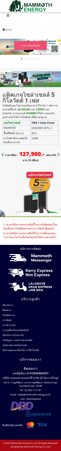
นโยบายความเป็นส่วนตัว (14, 345)
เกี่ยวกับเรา (7, 305)
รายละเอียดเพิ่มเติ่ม (30, 45)
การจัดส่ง (7, 320)
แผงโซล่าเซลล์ (12, 123)
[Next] (57, 152)
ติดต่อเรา (7, 310)
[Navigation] (8, 15)
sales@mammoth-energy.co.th (34, 394)
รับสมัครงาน (8, 315)
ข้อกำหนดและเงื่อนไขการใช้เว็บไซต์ (20, 350)
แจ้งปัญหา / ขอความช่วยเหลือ (17, 340)
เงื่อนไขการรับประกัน (13, 335)
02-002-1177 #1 (32, 390)
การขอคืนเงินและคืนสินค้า (15, 330)
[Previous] (3, 152)
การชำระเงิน (8, 325)
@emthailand (33, 398)
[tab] (21, 59)
